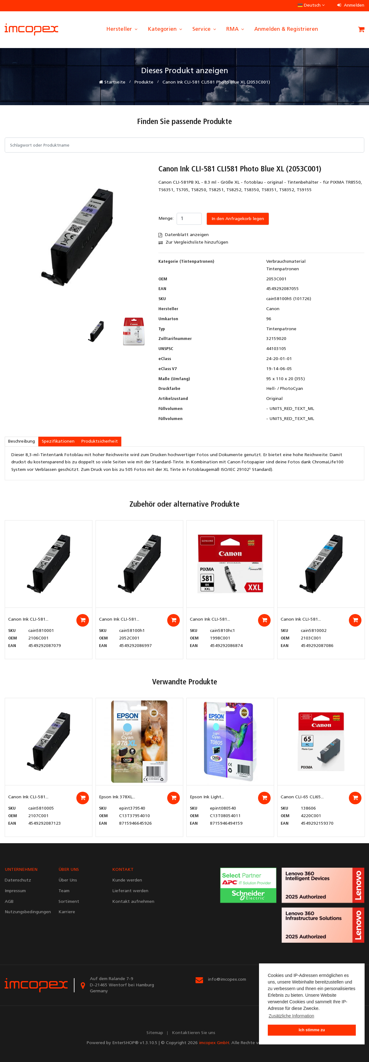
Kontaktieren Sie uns (193, 1033)
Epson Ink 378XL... (117, 797)
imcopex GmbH (214, 1043)
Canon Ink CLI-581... (28, 619)
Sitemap (154, 1033)
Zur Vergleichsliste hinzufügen (193, 242)
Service (204, 29)
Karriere (66, 912)
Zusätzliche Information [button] (291, 1015)
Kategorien (165, 29)
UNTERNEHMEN (21, 869)
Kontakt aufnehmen (133, 901)
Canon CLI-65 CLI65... (302, 797)
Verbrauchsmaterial (286, 261)
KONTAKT (123, 869)
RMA (235, 29)
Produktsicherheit (99, 441)
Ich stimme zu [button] (312, 1030)
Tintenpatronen (282, 269)
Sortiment (68, 901)
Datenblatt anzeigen (183, 235)
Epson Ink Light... (207, 797)
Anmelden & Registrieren (286, 29)
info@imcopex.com (227, 979)
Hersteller (122, 29)
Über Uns (67, 880)
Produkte (144, 82)
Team (63, 891)
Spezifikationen (58, 441)
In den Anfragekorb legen (238, 219)
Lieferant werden (130, 891)
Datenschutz (18, 880)
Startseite (112, 82)
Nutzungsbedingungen (27, 912)
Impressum (15, 891)
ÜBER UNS (68, 869)
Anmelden (350, 5)
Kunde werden (127, 880)
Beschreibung (21, 441)
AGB (9, 901)
